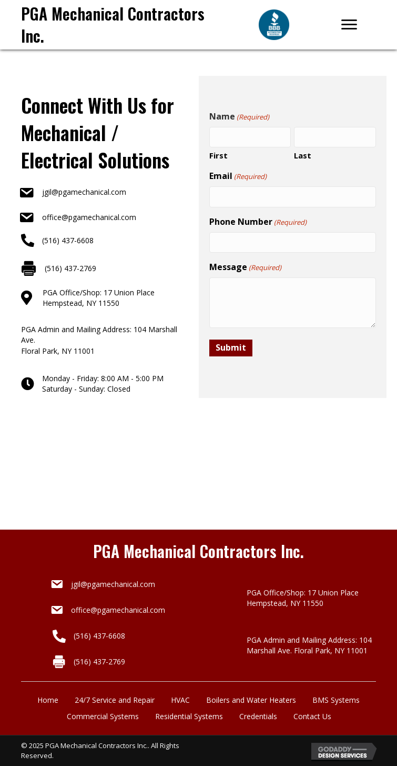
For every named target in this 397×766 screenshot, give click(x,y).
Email (238, 176)
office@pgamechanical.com (89, 217)
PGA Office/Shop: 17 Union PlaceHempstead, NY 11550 (99, 297)
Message (245, 267)
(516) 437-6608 (68, 240)
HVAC (180, 700)
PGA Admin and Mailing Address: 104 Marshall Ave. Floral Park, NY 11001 (309, 645)
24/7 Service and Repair (115, 700)
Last (302, 155)
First (218, 155)
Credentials (258, 716)
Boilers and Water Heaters (251, 700)
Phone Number (258, 221)
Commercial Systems (103, 716)
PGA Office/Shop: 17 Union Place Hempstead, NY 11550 (303, 598)
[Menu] (349, 25)
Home (47, 700)
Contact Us (312, 716)
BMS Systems (336, 700)
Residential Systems (189, 716)
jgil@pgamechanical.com (84, 192)
